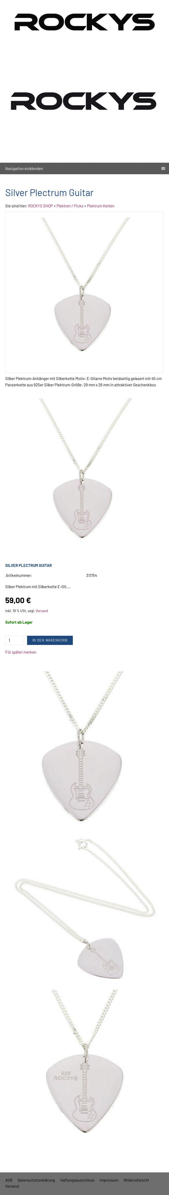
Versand (41, 610)
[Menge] (14, 640)
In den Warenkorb (50, 640)
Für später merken (20, 652)
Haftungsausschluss (77, 1180)
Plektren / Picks (70, 205)
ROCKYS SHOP (40, 205)
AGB (8, 1180)
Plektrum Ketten (100, 205)
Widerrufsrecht (136, 1180)
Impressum (109, 1180)
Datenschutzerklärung (36, 1180)
